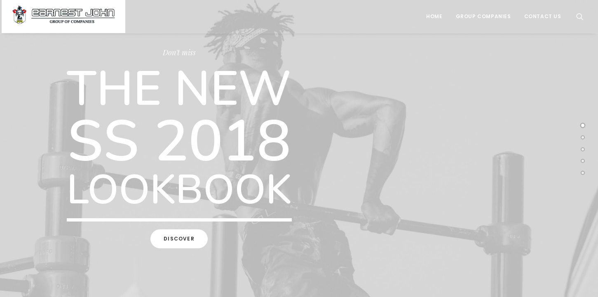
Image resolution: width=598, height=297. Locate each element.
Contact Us (542, 16)
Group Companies (483, 16)
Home (434, 16)
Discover (179, 238)
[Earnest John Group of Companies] (63, 16)
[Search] (580, 16)
